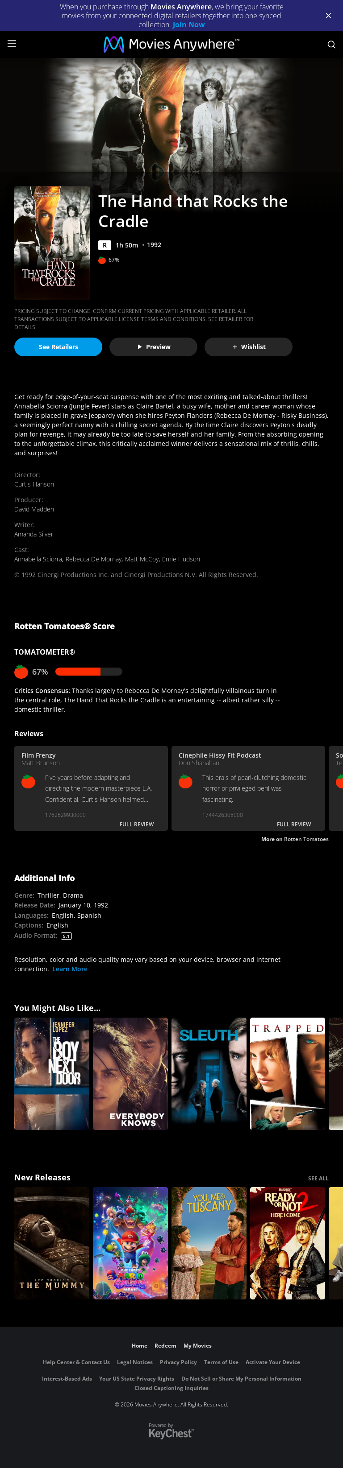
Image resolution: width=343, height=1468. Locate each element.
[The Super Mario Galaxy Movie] (130, 1243)
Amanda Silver (33, 534)
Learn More (70, 969)
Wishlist (249, 346)
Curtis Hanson (34, 484)
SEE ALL (318, 1178)
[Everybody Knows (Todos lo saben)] (130, 1074)
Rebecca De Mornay (93, 559)
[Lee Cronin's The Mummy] (51, 1243)
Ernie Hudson (181, 559)
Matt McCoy (142, 559)
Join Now (189, 24)
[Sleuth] (209, 1074)
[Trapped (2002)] (287, 1074)
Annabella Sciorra (38, 559)
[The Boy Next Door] (51, 1074)
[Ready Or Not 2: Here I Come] (287, 1243)
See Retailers (58, 346)
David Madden (34, 509)
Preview (154, 346)
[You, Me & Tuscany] (209, 1243)
